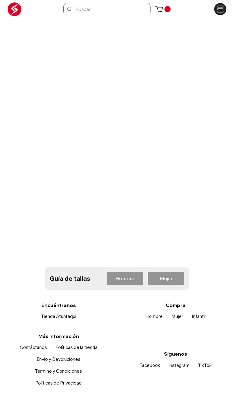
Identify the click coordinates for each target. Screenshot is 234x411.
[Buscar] (106, 9)
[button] (163, 9)
